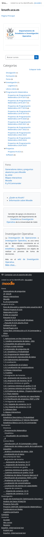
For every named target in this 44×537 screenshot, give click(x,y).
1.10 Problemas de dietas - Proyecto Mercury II (22, 391)
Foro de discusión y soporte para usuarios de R (22, 307)
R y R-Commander (13, 183)
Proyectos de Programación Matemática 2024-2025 (19, 144)
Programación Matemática (17, 92)
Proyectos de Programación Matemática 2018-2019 (19, 112)
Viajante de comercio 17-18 (15, 493)
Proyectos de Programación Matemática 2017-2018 (19, 107)
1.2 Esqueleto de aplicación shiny (16, 344)
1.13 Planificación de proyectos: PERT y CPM (21, 399)
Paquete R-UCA (9, 317)
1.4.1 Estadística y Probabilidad (16, 351)
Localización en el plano (13, 454)
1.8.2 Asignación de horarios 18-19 (17, 380)
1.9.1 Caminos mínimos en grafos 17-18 (19, 386)
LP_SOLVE (7, 294)
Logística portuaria (11, 512)
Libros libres (6, 414)
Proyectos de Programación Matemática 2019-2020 (19, 117)
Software (9, 155)
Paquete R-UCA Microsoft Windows (18, 320)
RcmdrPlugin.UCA (10, 328)
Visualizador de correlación (15, 435)
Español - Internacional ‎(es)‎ (12, 527)
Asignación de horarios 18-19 (16, 464)
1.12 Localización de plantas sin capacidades (21, 396)
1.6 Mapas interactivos (12, 370)
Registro (6, 525)
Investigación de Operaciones (22, 237)
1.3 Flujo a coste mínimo (13, 346)
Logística (11, 85)
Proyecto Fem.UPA (10, 504)
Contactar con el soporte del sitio (16, 274)
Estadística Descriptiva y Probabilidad (18, 417)
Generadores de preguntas (14, 291)
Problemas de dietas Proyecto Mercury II (20, 475)
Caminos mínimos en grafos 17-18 (18, 470)
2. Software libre (10, 409)
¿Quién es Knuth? (16, 197)
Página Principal (8, 16)
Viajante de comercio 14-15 (15, 491)
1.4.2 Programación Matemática (16, 354)
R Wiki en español (10, 315)
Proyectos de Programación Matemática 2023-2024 (19, 139)
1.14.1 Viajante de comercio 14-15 (17, 404)
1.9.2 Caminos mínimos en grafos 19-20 (19, 388)
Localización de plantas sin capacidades (20, 485)
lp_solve (8, 175)
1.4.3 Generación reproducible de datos (19, 357)
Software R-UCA (9, 325)
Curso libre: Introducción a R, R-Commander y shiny (22, 331)
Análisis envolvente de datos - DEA (18, 451)
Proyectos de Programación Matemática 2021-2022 (19, 128)
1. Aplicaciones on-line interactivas (17, 338)
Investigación (11, 82)
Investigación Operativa (16, 240)
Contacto (5, 514)
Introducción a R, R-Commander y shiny (20, 443)
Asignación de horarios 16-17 (16, 462)
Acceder (37, 3)
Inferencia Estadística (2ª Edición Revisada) (20, 420)
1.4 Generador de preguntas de (16, 349)
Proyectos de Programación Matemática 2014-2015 (19, 96)
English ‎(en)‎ (8, 530)
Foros (8, 79)
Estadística (15, 219)
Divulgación (11, 72)
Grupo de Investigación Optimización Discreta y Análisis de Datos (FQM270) (22, 500)
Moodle (8, 180)
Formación (10, 76)
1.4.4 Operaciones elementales (16, 359)
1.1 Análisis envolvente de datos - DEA (18, 341)
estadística (10, 248)
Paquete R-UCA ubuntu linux (15, 323)
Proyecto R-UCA (14, 151)
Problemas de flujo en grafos (15, 480)
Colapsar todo (35, 69)
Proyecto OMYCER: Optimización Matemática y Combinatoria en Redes (22, 507)
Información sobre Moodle (21, 200)
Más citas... (10, 265)
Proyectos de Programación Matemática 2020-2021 (19, 123)
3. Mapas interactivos (12, 412)
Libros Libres (11, 89)
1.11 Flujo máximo (10, 393)
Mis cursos (7, 522)
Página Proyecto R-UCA (12, 309)
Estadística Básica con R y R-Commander (20, 422)
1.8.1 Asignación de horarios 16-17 (17, 378)
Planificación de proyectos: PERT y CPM (20, 478)
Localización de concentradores (17, 483)
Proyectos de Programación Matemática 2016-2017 (19, 101)
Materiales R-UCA (10, 312)
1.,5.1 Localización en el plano (15, 365)
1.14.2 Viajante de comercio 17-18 (17, 407)
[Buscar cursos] (19, 57)
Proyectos (10, 148)
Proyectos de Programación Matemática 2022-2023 (19, 134)
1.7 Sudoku (7, 372)
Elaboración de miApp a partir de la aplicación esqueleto (22, 447)
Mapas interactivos (13, 177)
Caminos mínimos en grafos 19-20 (18, 472)
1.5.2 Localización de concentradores (18, 367)
